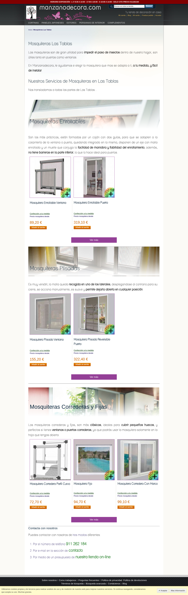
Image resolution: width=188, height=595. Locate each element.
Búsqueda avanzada (96, 583)
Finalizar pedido (147, 15)
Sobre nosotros (49, 580)
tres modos (80, 535)
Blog (129, 15)
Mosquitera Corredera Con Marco (138, 483)
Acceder (158, 15)
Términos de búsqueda (72, 583)
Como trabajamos (67, 580)
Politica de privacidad (111, 580)
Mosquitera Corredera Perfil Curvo (50, 484)
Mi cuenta (122, 15)
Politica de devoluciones (135, 580)
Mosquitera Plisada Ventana (46, 339)
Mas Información (178, 590)
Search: (112, 6)
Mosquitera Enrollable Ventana (48, 203)
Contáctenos (114, 583)
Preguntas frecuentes (88, 580)
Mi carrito (136, 15)
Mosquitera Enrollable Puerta (91, 202)
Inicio (30, 30)
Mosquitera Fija (83, 483)
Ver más (94, 240)
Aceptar (163, 590)
